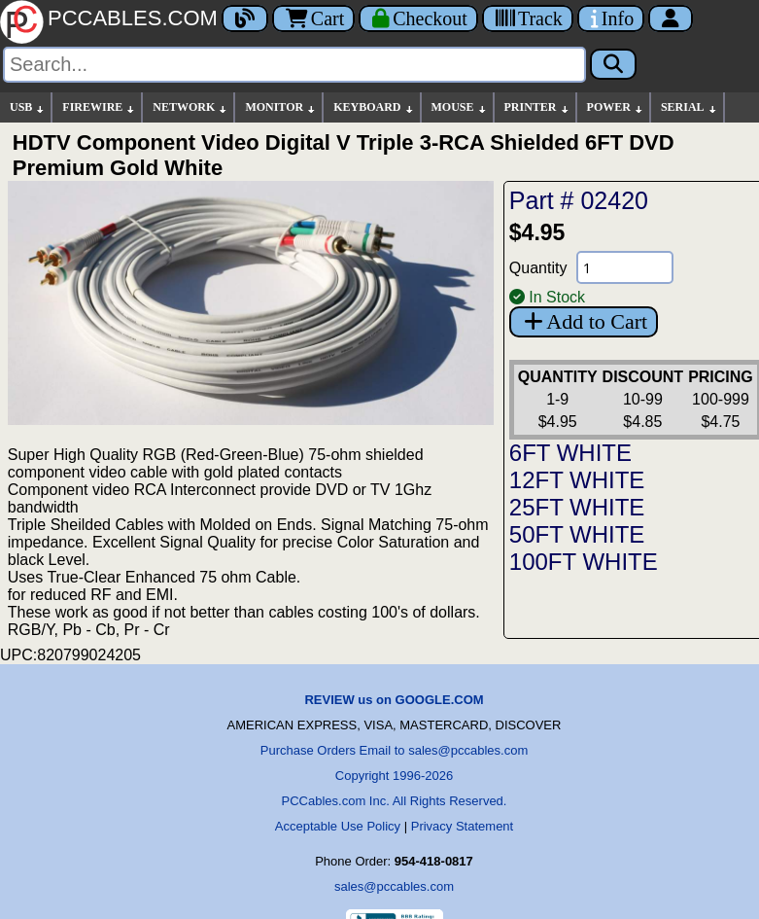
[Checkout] (418, 18)
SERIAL (689, 107)
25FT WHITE (577, 507)
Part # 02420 (578, 200)
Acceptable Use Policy (337, 826)
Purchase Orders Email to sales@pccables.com (394, 750)
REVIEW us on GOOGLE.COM (393, 699)
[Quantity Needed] (624, 267)
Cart (313, 18)
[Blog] (245, 18)
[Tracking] (527, 18)
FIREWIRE (99, 107)
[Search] (294, 65)
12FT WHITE (577, 480)
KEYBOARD (373, 107)
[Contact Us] (610, 18)
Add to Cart (583, 321)
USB (28, 107)
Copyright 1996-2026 (394, 775)
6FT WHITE (570, 453)
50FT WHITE (577, 534)
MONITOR (281, 107)
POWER (615, 107)
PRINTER (537, 107)
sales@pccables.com (394, 886)
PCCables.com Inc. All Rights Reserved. (394, 801)
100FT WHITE (583, 561)
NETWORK (190, 107)
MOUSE (459, 107)
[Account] (670, 18)
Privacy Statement (462, 826)
